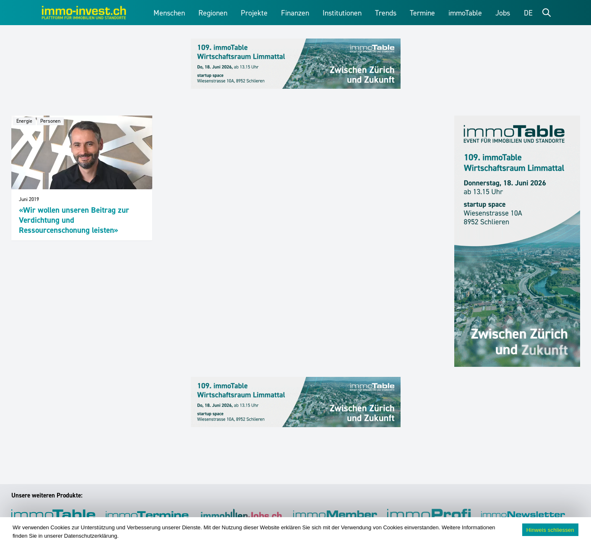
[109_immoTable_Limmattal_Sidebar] (517, 241)
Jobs (502, 13)
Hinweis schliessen (550, 530)
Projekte (254, 13)
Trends (385, 13)
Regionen (212, 13)
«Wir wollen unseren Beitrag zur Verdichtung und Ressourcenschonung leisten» (74, 220)
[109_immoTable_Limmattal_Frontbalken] (296, 64)
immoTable (465, 13)
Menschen (169, 13)
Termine (422, 13)
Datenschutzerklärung (90, 536)
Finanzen (295, 13)
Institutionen (342, 13)
